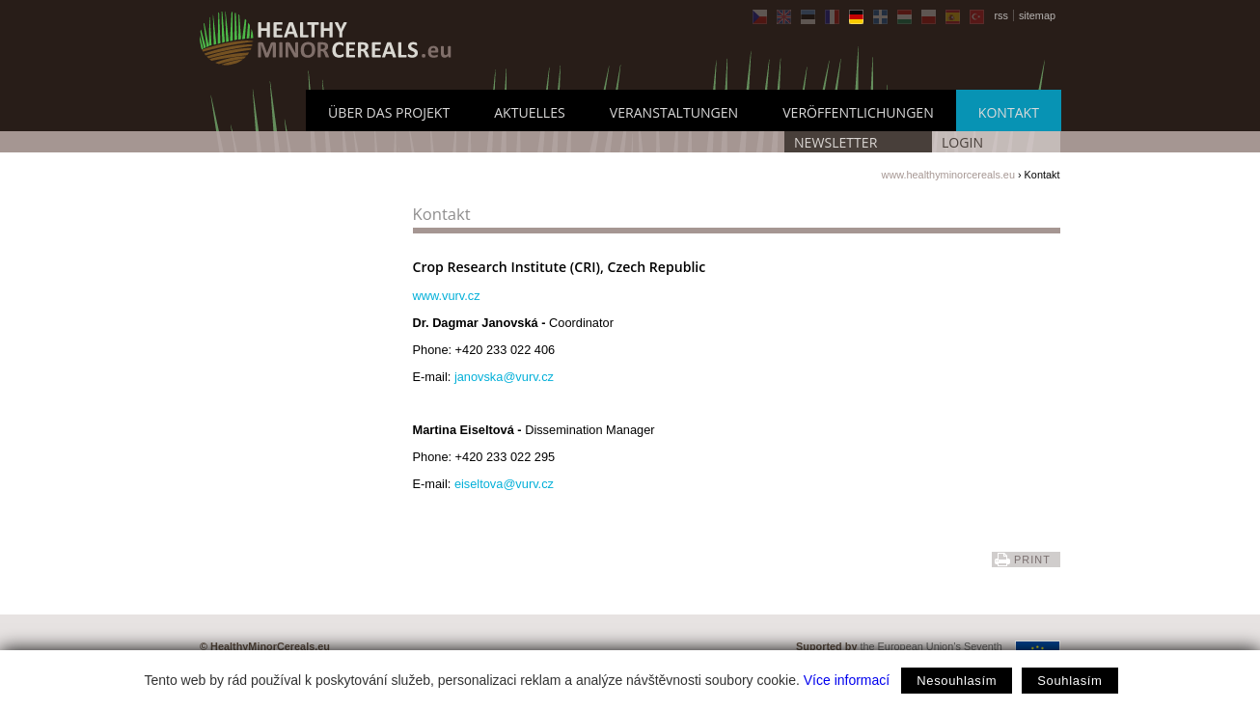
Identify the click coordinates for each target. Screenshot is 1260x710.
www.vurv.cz (446, 295)
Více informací (847, 680)
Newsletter (835, 142)
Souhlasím (1069, 680)
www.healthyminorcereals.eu (948, 174)
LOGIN (962, 142)
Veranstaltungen (674, 112)
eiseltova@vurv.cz (504, 484)
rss (1001, 15)
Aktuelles (529, 112)
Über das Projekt (389, 112)
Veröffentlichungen (858, 112)
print (1032, 559)
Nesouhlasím (957, 680)
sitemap (1037, 15)
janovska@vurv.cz (504, 376)
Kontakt (1008, 112)
